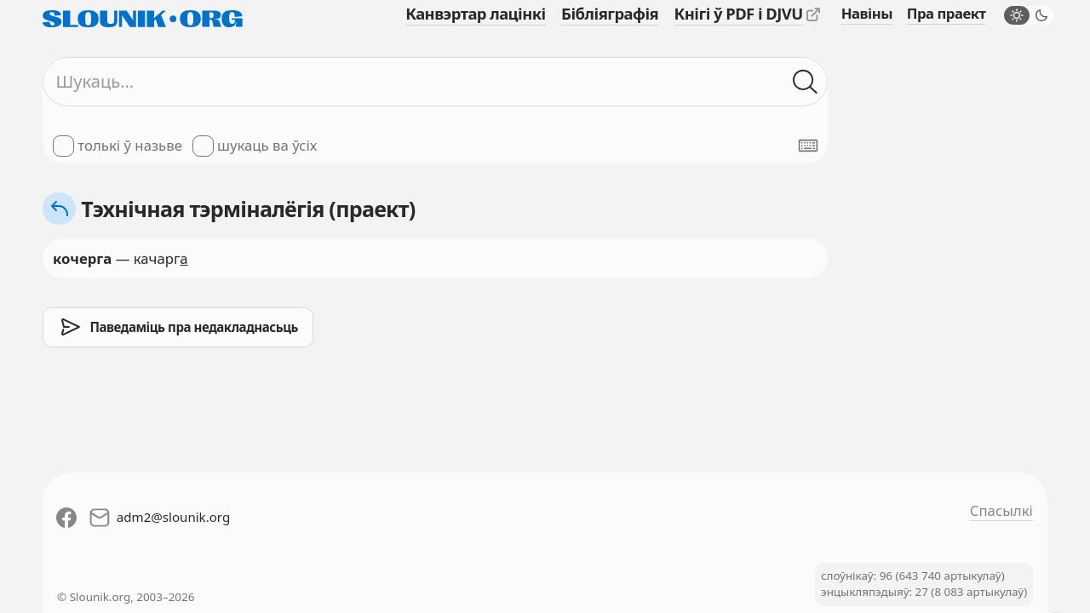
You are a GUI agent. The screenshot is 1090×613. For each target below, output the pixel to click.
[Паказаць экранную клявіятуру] (808, 145)
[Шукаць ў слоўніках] (805, 81)
